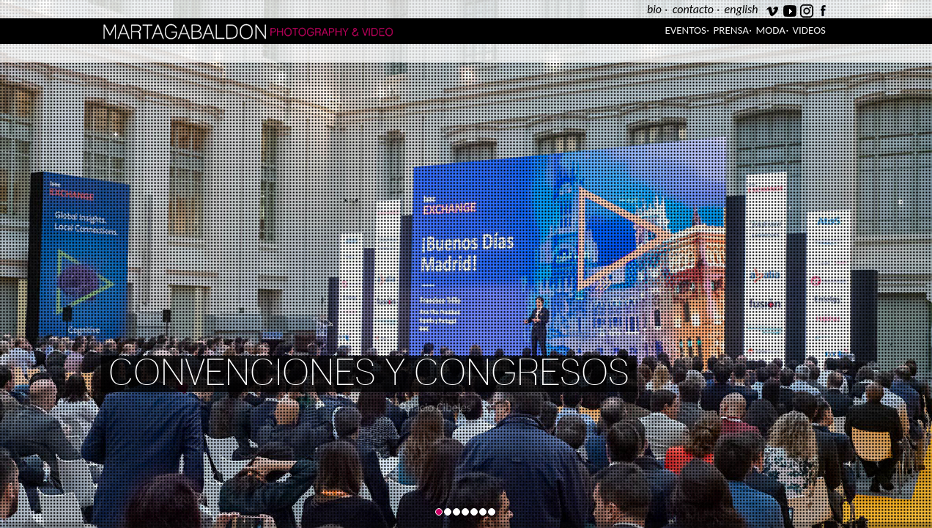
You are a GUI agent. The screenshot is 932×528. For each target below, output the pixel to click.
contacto (693, 9)
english (741, 9)
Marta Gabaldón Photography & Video (283, 31)
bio (654, 9)
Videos (809, 30)
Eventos (685, 30)
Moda (770, 30)
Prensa (731, 30)
